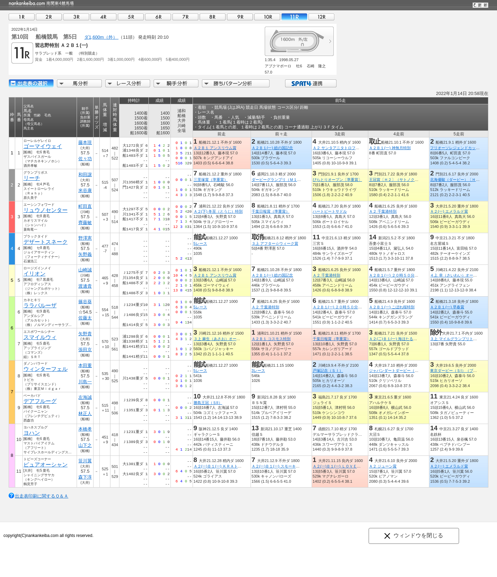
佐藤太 (85, 317)
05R (131, 16)
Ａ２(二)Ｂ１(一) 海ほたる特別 (395, 339)
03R (76, 16)
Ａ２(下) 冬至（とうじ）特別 (218, 211)
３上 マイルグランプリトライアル (459, 339)
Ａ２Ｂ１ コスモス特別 (271, 339)
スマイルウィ (40, 337)
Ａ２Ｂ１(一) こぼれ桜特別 (392, 307)
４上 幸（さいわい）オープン (455, 275)
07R (185, 16)
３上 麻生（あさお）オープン (219, 339)
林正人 (85, 413)
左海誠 (85, 397)
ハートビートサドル (330, 211)
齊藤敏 (85, 222)
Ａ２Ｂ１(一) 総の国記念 (272, 148)
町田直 (85, 206)
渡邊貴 (85, 286)
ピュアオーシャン (45, 465)
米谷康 (85, 190)
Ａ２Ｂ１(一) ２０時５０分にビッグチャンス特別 (410, 275)
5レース (200, 243)
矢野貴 (85, 333)
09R (240, 16)
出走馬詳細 (31, 83)
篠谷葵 (85, 301)
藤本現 (85, 142)
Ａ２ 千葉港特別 (383, 211)
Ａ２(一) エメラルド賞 (449, 211)
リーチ (31, 178)
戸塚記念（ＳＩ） (328, 370)
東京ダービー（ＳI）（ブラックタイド (463, 370)
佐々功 (85, 158)
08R (212, 16)
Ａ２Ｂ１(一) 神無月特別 (390, 148)
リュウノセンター (45, 210)
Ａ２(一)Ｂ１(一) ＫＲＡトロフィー (223, 466)
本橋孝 (85, 429)
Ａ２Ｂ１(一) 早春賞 (447, 307)
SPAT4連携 (310, 83)
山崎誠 (85, 269)
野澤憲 (85, 238)
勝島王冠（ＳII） (208, 403)
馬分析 (79, 83)
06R (158, 16)
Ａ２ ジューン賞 (383, 466)
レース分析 (127, 83)
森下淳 (85, 477)
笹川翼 (85, 460)
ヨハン (31, 433)
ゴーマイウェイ (42, 146)
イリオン (34, 274)
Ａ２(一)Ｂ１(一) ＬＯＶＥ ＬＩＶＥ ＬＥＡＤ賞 (356, 466)
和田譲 (85, 174)
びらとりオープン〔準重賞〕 (337, 179)
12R (322, 16)
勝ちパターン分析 (236, 83)
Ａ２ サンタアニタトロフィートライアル (347, 148)
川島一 (85, 381)
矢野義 (85, 254)
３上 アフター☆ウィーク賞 (275, 243)
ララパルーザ (40, 305)
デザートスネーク (45, 242)
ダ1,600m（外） (101, 37)
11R (294, 16)
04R (103, 16)
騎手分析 (176, 83)
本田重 (85, 365)
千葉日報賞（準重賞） (271, 211)
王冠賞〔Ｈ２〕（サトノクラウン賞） (401, 179)
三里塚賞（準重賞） (211, 179)
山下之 (85, 445)
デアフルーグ (40, 401)
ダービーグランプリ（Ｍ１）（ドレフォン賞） (291, 179)
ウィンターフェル (45, 369)
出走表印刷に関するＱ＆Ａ (41, 496)
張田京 (85, 349)
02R (49, 16)
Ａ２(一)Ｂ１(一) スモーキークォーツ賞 (285, 466)
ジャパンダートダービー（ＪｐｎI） (400, 370)
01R (22, 16)
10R (267, 16)
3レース (258, 370)
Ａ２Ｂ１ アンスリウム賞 (215, 148)
